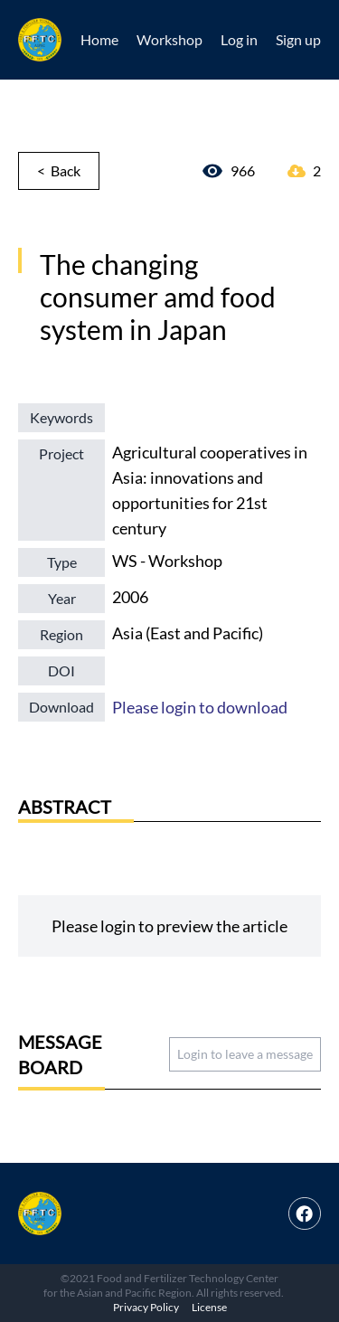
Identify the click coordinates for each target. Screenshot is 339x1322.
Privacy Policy (146, 1307)
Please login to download (199, 707)
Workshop (169, 39)
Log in (239, 39)
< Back (58, 170)
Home (99, 39)
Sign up (298, 39)
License (209, 1307)
